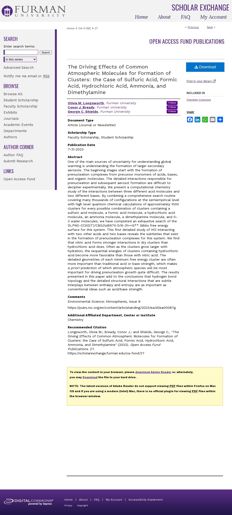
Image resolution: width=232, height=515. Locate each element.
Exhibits (10, 112)
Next (210, 27)
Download (205, 67)
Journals (11, 118)
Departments (15, 131)
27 (96, 28)
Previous (193, 27)
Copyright (82, 505)
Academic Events (18, 125)
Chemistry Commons (199, 99)
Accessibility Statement (146, 499)
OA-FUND (84, 28)
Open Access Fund (19, 179)
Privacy (68, 505)
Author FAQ (13, 155)
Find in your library (201, 81)
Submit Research (18, 161)
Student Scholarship (21, 100)
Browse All (13, 94)
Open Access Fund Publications (186, 41)
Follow (172, 102)
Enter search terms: (19, 46)
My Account (114, 499)
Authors (10, 137)
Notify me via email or (27, 76)
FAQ (96, 499)
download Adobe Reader (153, 372)
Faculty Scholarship (20, 106)
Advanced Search (19, 67)
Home (71, 28)
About (83, 499)
